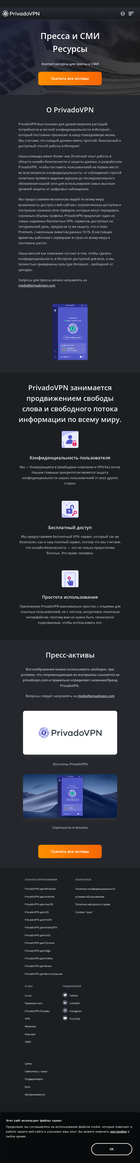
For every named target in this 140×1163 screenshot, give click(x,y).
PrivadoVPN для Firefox (39, 958)
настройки (118, 1131)
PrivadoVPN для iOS (37, 912)
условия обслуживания (89, 896)
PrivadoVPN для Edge (37, 951)
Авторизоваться (35, 1094)
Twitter (73, 995)
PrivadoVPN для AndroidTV (41, 927)
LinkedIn (74, 1003)
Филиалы (30, 1026)
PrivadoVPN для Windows (40, 889)
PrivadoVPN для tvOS (37, 935)
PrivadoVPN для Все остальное (43, 974)
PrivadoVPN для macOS (39, 904)
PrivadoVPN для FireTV (38, 920)
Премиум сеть (34, 1003)
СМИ (28, 1042)
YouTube (74, 1018)
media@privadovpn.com (36, 285)
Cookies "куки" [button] (84, 912)
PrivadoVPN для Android (39, 896)
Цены (28, 1063)
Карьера (30, 1034)
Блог (28, 1087)
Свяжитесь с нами (36, 1071)
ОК (112, 1149)
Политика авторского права (92, 904)
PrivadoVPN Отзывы (37, 1011)
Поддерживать (34, 1079)
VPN (27, 1018)
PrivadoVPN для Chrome (39, 943)
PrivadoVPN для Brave (38, 966)
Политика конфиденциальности (95, 889)
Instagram (75, 1011)
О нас (28, 995)
